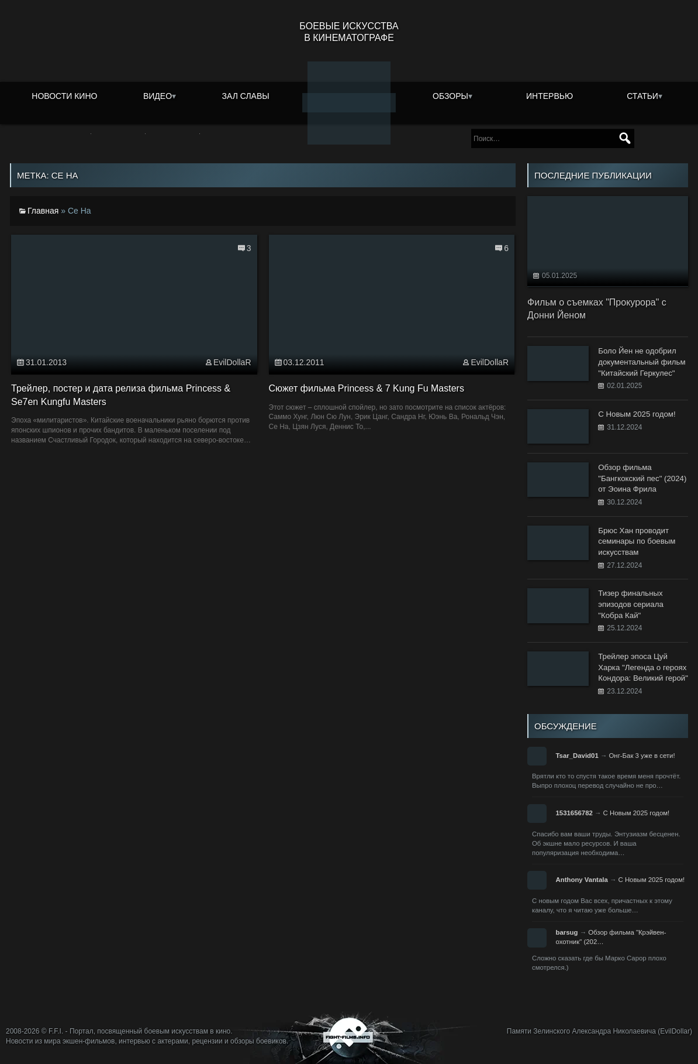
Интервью (549, 96)
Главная (42, 210)
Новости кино (64, 96)
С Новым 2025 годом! (636, 812)
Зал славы (245, 96)
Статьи (642, 96)
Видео (157, 96)
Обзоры (450, 96)
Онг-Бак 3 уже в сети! (642, 755)
